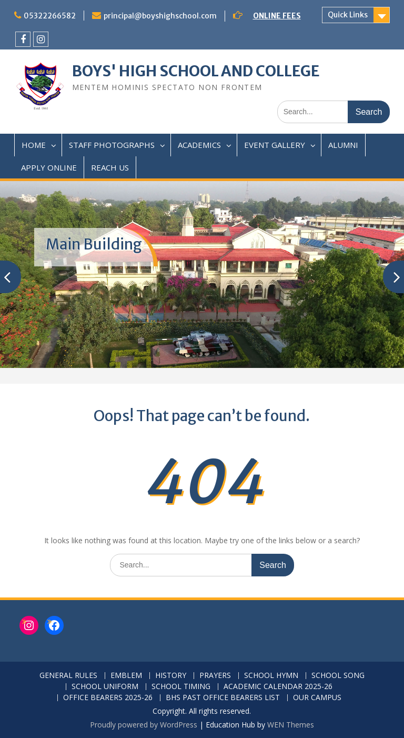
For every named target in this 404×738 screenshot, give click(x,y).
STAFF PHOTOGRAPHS (112, 144)
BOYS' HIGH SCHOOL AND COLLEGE (196, 71)
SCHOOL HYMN (271, 675)
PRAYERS (215, 675)
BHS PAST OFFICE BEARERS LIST (223, 697)
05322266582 (50, 16)
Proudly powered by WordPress (143, 725)
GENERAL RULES (68, 675)
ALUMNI (343, 144)
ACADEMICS (199, 144)
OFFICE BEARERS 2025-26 (108, 697)
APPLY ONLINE (49, 167)
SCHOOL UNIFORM (105, 686)
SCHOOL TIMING (181, 686)
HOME (34, 144)
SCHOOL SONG (338, 675)
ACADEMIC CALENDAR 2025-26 (278, 686)
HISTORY (170, 675)
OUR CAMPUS (317, 697)
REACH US (110, 167)
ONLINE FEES (277, 16)
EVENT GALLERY (274, 144)
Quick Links (348, 14)
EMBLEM (126, 675)
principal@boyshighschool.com (160, 16)
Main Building (94, 244)
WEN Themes (290, 725)
